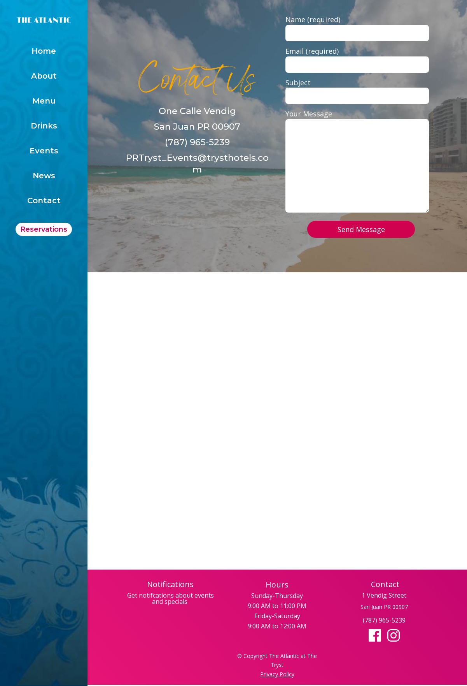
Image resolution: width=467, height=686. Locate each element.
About (44, 77)
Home (43, 52)
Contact (44, 201)
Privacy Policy (277, 674)
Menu (44, 102)
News (44, 176)
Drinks (44, 126)
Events (44, 151)
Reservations (43, 229)
